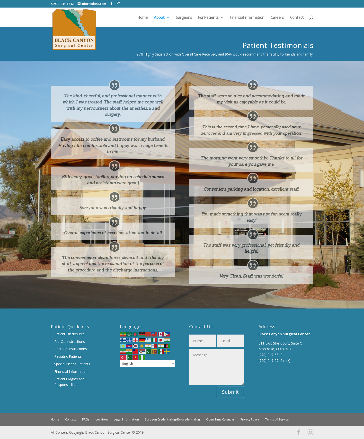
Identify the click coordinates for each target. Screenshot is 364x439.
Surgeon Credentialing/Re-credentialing (172, 419)
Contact (297, 18)
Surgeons (184, 18)
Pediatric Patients (68, 356)
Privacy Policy (249, 419)
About (159, 18)
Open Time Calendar (220, 419)
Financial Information (247, 18)
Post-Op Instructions (70, 348)
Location (102, 419)
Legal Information (126, 419)
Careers (277, 18)
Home (142, 18)
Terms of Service (277, 419)
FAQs (85, 419)
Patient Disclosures (69, 334)
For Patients (208, 18)
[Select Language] (147, 363)
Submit (230, 392)
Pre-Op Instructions (69, 341)
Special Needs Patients (72, 364)
